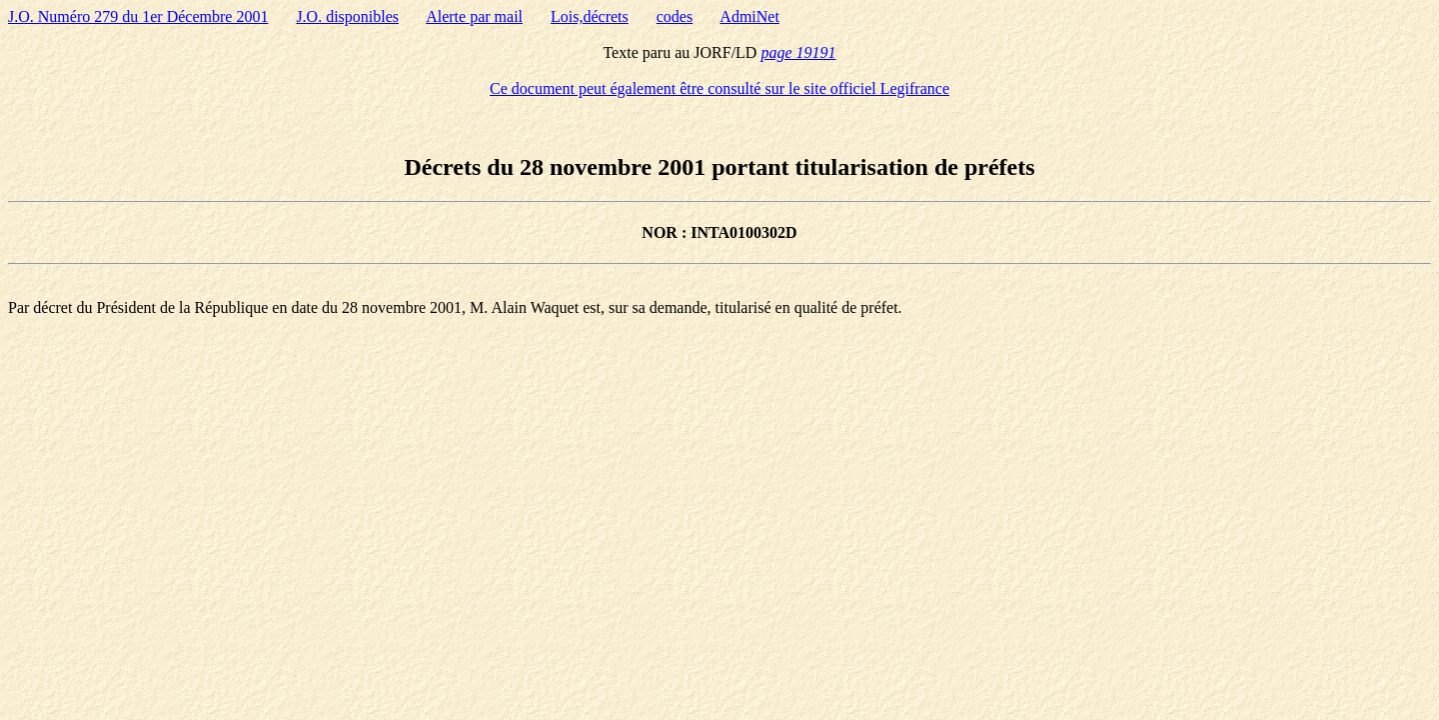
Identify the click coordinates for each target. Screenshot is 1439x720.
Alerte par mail (474, 16)
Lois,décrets (590, 16)
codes (675, 16)
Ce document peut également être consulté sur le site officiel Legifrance (719, 88)
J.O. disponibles (347, 16)
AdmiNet (749, 16)
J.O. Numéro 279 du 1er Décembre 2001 (138, 16)
